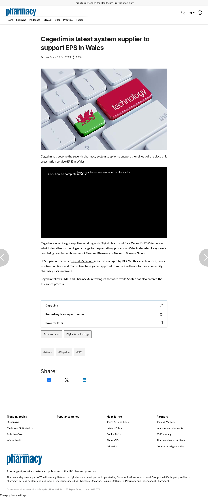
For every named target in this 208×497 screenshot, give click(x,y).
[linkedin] (84, 380)
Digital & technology (77, 334)
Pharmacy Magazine (90, 480)
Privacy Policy (114, 428)
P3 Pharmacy (164, 434)
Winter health (14, 440)
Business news (51, 334)
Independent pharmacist (170, 428)
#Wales (47, 352)
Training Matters (166, 421)
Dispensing (13, 421)
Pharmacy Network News (171, 440)
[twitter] (67, 380)
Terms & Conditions (118, 421)
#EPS (79, 352)
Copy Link (104, 305)
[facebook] (49, 380)
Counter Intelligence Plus (170, 446)
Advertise (112, 446)
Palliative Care (14, 434)
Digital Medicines (82, 261)
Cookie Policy (114, 434)
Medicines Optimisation (20, 428)
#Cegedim (64, 352)
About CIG (112, 440)
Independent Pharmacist (155, 480)
